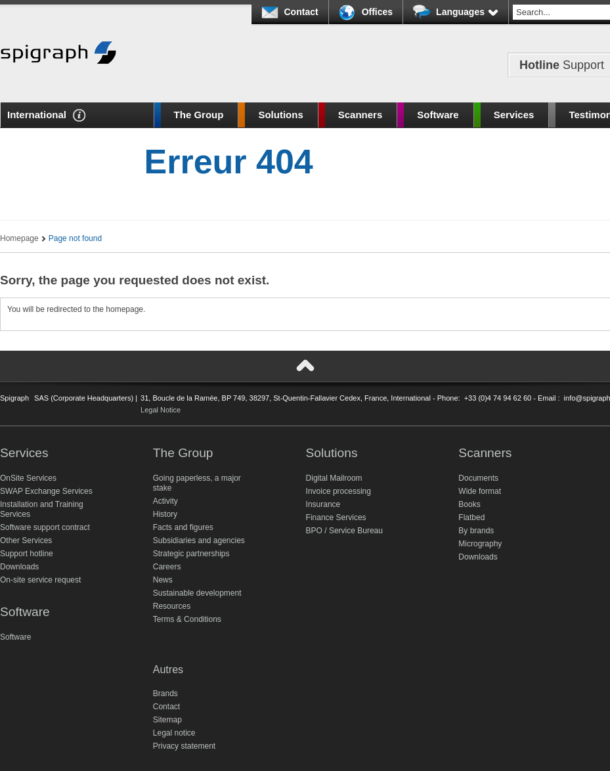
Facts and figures (183, 527)
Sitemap (167, 719)
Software (437, 114)
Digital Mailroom (334, 478)
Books (469, 504)
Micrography (480, 543)
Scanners (360, 114)
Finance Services (336, 517)
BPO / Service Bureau (344, 530)
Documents (478, 478)
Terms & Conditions (187, 619)
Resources (171, 606)
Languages (467, 12)
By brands (476, 530)
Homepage (19, 238)
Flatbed (471, 517)
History (165, 514)
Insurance (323, 504)
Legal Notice (161, 410)
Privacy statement (184, 746)
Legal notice (174, 733)
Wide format (479, 491)
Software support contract (45, 527)
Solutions (280, 114)
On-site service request (40, 579)
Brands (165, 693)
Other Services (26, 540)
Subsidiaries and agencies (199, 540)
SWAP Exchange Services (46, 491)
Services (514, 114)
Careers (167, 566)
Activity (165, 501)
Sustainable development (197, 593)
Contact (301, 12)
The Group (199, 114)
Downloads (19, 566)
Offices (377, 12)
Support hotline (26, 553)
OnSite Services (28, 478)
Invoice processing (338, 491)
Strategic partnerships (191, 553)
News (163, 579)
